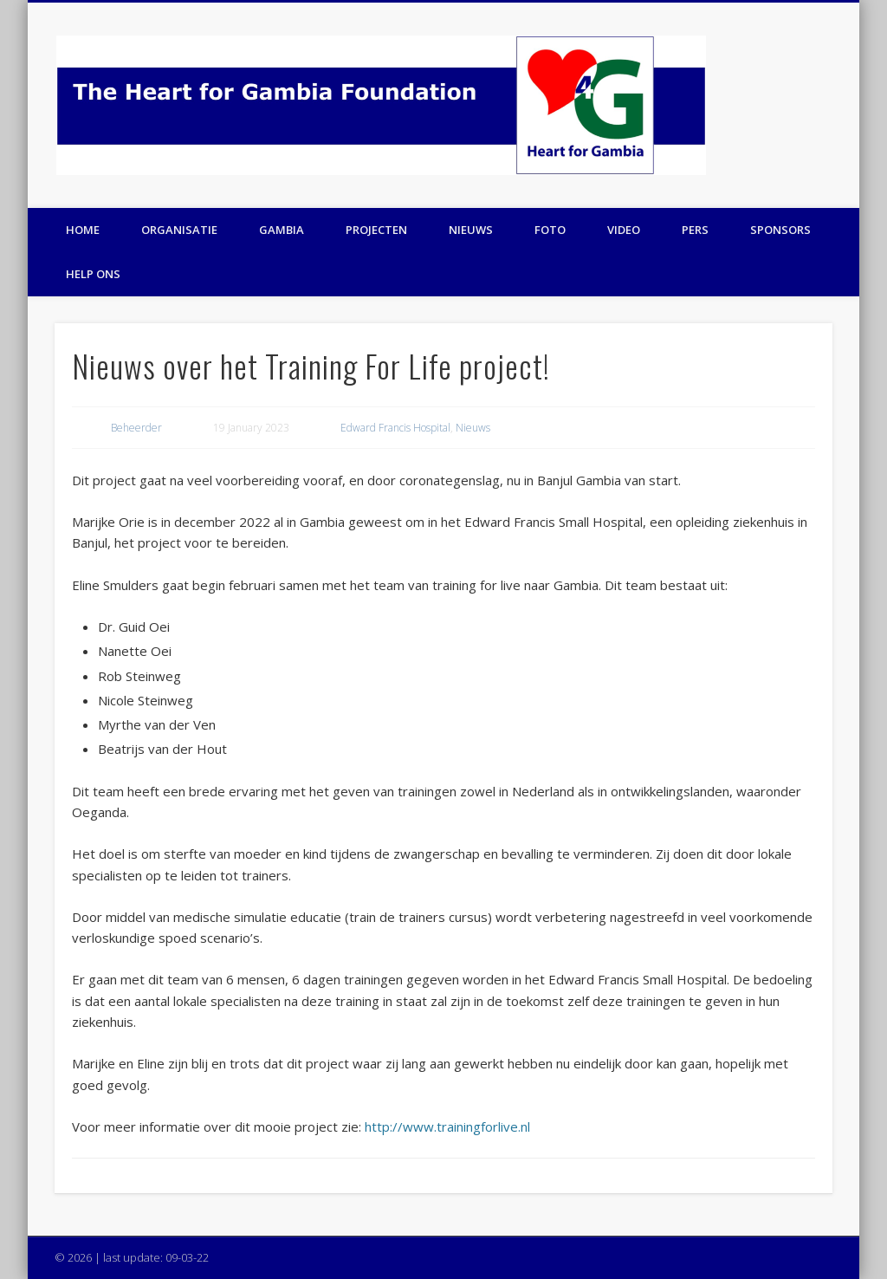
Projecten (376, 229)
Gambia (281, 229)
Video (623, 229)
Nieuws (471, 229)
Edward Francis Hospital (395, 427)
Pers (695, 229)
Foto (550, 229)
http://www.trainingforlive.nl (447, 1126)
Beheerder (136, 427)
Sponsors (780, 229)
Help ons (93, 274)
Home (83, 229)
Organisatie (179, 229)
